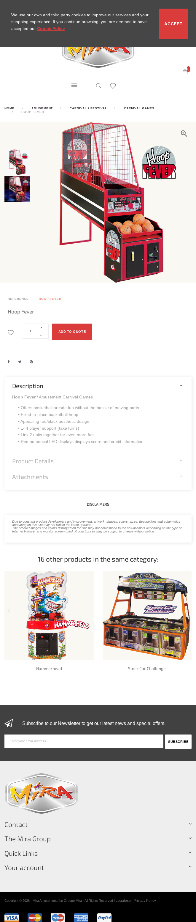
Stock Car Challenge (147, 668)
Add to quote (72, 332)
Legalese (123, 900)
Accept (173, 23)
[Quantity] (36, 331)
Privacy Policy (144, 900)
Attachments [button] (30, 476)
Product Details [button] (33, 460)
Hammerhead (49, 668)
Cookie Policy (51, 28)
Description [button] (27, 385)
